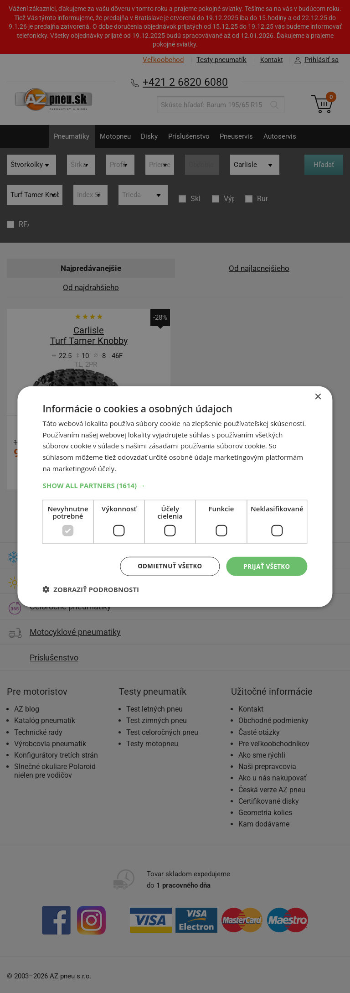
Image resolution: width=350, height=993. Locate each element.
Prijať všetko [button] (265, 565)
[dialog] (175, 496)
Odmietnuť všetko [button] (166, 565)
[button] (174, 484)
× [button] (317, 396)
